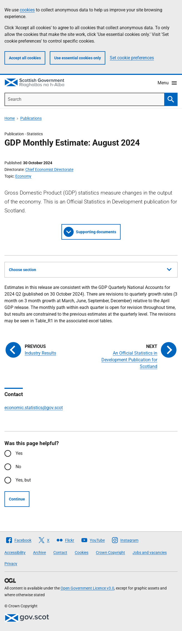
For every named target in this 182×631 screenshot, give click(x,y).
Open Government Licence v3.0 (87, 588)
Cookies (81, 552)
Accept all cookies (25, 58)
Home (9, 118)
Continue (17, 499)
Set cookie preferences (132, 57)
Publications (31, 118)
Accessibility (15, 552)
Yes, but (23, 480)
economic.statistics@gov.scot (33, 407)
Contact (60, 552)
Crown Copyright (110, 552)
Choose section (90, 269)
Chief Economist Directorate (49, 169)
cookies (27, 10)
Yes (19, 453)
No (18, 466)
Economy (23, 176)
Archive (39, 552)
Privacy (10, 563)
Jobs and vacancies (150, 552)
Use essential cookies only (77, 58)
